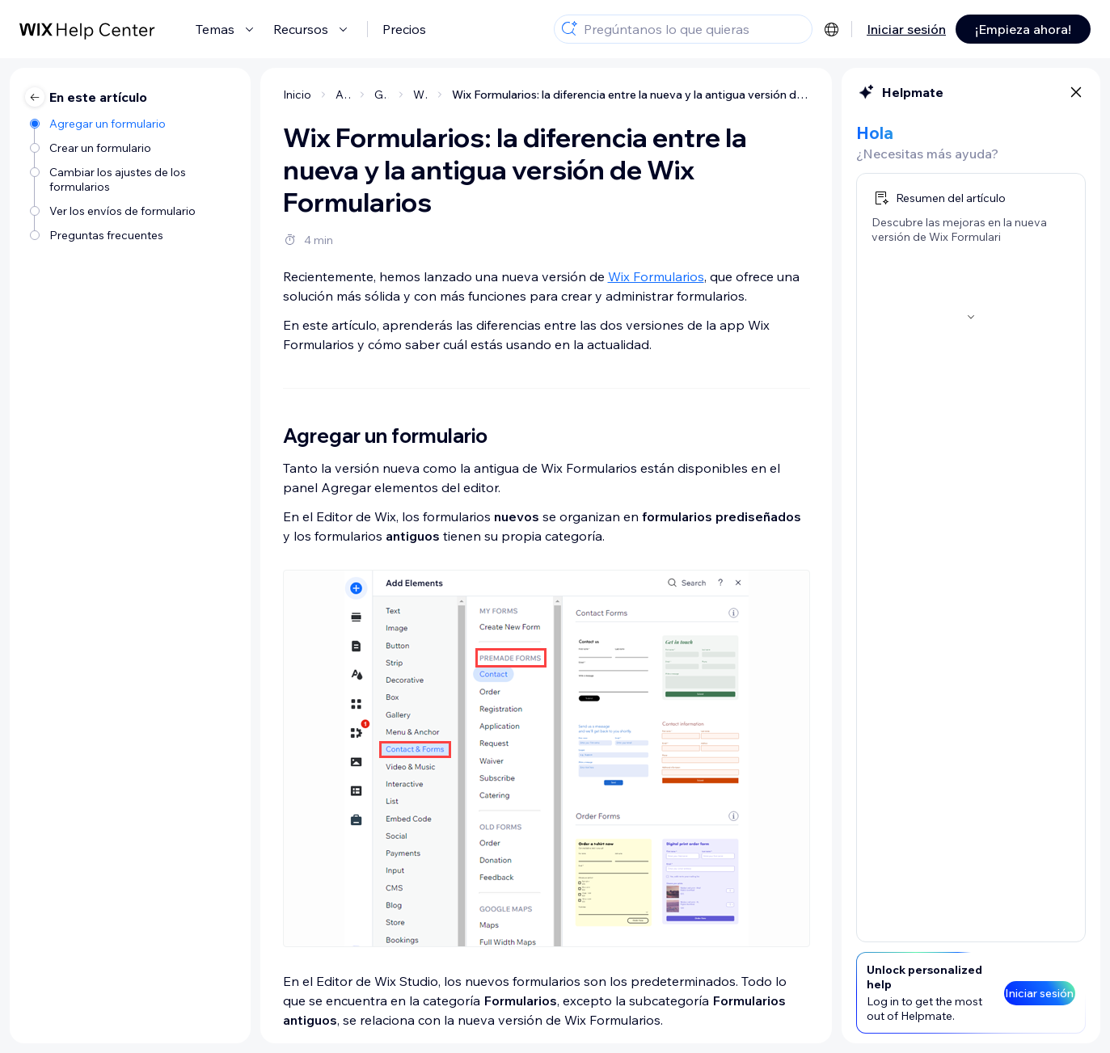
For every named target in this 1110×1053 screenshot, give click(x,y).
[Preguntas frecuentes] (132, 235)
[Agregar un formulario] (132, 123)
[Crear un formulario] (132, 148)
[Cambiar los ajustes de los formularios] (132, 179)
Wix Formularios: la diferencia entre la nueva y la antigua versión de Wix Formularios (631, 94)
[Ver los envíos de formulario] (132, 211)
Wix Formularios (656, 276)
